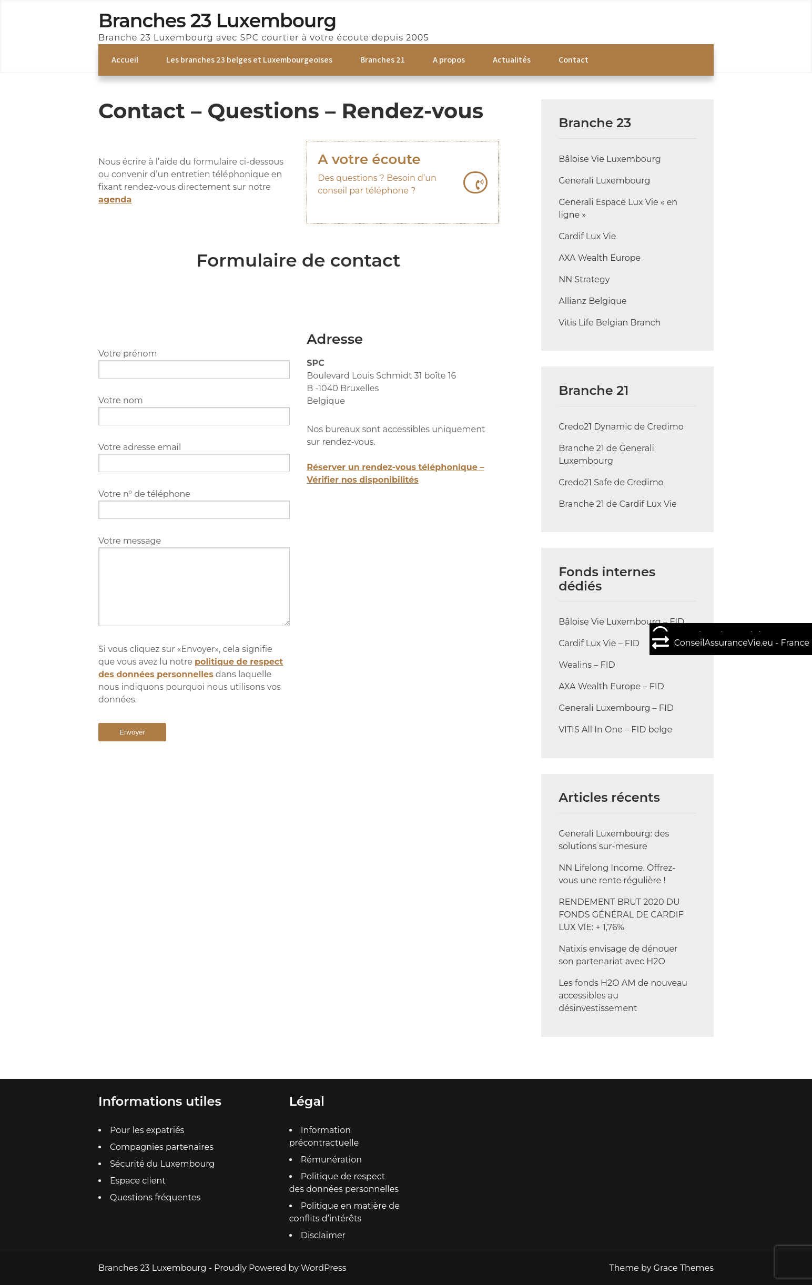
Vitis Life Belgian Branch (610, 323)
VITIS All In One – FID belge (615, 730)
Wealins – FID (587, 665)
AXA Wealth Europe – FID (611, 686)
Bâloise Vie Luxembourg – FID (621, 622)
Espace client (138, 1181)
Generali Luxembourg (604, 181)
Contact (573, 59)
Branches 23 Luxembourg (217, 20)
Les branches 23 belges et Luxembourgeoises (249, 59)
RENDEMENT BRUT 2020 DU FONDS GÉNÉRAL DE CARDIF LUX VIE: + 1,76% (621, 914)
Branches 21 (382, 59)
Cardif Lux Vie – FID (599, 643)
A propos (449, 59)
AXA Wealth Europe (600, 258)
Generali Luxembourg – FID (616, 708)
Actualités (512, 59)
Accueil (124, 59)
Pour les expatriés (147, 1130)
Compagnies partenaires (162, 1147)
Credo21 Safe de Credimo (611, 482)
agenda (114, 200)
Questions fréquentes (155, 1197)
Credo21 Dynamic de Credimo (621, 427)
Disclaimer (323, 1235)
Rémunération (331, 1160)
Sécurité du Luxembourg (162, 1164)
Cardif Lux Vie (587, 236)
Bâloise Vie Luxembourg (610, 159)
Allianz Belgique (593, 301)
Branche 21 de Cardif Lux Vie (618, 504)
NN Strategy (584, 279)
